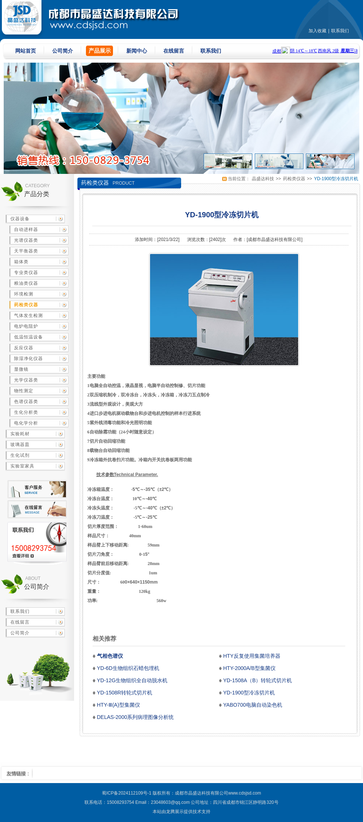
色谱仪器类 (26, 401)
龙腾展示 (175, 811)
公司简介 (62, 51)
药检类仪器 (26, 304)
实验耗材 (20, 433)
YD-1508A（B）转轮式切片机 (257, 680)
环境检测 (23, 294)
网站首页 (25, 51)
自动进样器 (26, 229)
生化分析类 (26, 412)
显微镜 (21, 369)
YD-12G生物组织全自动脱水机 (132, 680)
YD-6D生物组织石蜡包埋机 (128, 668)
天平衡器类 (26, 251)
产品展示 (100, 50)
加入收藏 (317, 30)
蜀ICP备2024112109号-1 (126, 793)
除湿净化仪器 (28, 358)
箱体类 (21, 261)
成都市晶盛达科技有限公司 (274, 239)
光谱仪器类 (26, 240)
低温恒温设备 (28, 337)
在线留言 (173, 51)
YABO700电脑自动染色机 (252, 705)
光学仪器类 (26, 380)
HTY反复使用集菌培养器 (251, 656)
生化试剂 (20, 455)
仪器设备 (20, 218)
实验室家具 (22, 466)
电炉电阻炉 (26, 326)
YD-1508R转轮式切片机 (124, 693)
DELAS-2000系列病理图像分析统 (135, 717)
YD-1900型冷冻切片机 (336, 178)
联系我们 (340, 30)
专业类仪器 (26, 272)
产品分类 (36, 194)
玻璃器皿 (20, 444)
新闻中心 (136, 51)
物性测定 (23, 390)
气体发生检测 (28, 315)
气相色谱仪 (110, 656)
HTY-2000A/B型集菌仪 (249, 668)
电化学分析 (26, 423)
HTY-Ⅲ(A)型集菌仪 (118, 705)
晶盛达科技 (263, 178)
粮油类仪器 (26, 283)
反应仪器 (23, 347)
